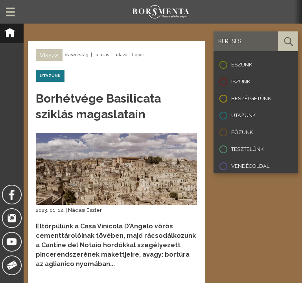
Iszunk (240, 82)
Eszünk (241, 65)
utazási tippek (130, 54)
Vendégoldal (250, 166)
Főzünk (242, 132)
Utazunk (243, 115)
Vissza (49, 55)
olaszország (76, 54)
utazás (102, 54)
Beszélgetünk (251, 98)
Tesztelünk (247, 149)
